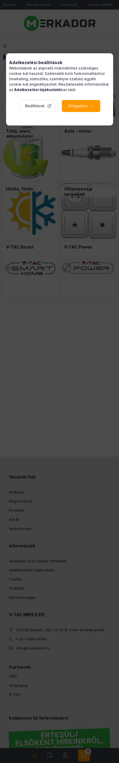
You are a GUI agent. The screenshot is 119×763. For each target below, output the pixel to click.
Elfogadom (78, 106)
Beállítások (35, 106)
